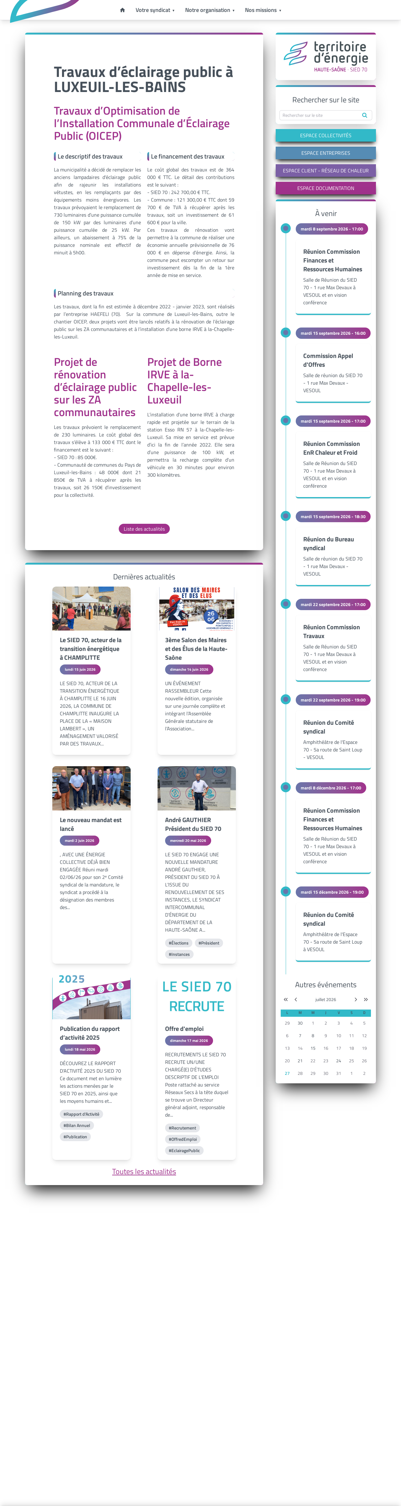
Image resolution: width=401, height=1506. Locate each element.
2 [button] (326, 1023)
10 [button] (338, 1035)
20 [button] (287, 1060)
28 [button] (300, 1073)
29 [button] (287, 1023)
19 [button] (364, 1048)
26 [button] (364, 1060)
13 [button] (287, 1048)
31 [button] (338, 1073)
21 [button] (300, 1060)
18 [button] (351, 1048)
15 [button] (312, 1048)
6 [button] (287, 1035)
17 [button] (338, 1048)
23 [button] (325, 1060)
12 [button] (364, 1035)
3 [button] (338, 1023)
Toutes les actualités (144, 1171)
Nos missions (261, 10)
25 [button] (351, 1060)
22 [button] (312, 1060)
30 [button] (300, 1023)
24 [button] (338, 1060)
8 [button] (313, 1035)
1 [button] (313, 1023)
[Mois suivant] (356, 999)
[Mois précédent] (296, 999)
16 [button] (325, 1048)
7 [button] (300, 1035)
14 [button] (300, 1048)
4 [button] (351, 1023)
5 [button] (364, 1023)
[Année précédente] (286, 999)
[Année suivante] (366, 999)
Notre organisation (207, 10)
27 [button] (287, 1073)
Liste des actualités (144, 529)
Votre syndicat (153, 10)
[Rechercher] (364, 115)
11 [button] (351, 1035)
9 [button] (326, 1035)
